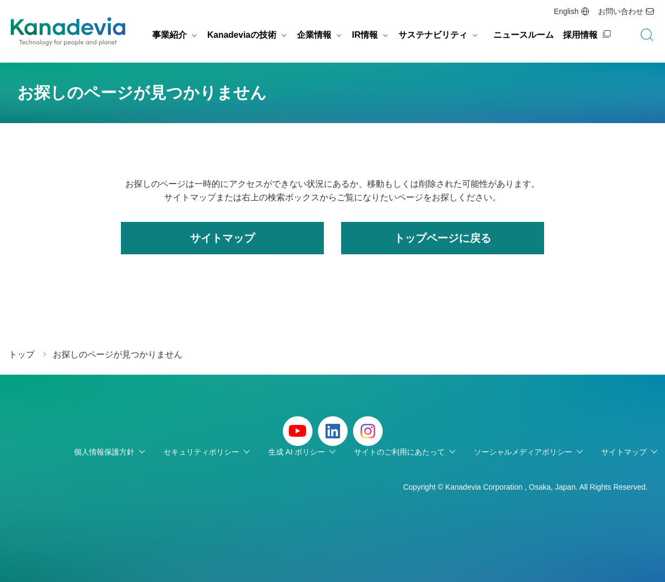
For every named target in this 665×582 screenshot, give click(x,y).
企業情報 (314, 34)
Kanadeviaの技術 (241, 34)
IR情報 (365, 34)
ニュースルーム (523, 34)
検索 (646, 35)
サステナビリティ (432, 34)
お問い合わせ (620, 11)
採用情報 (580, 34)
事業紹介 (169, 34)
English (566, 11)
